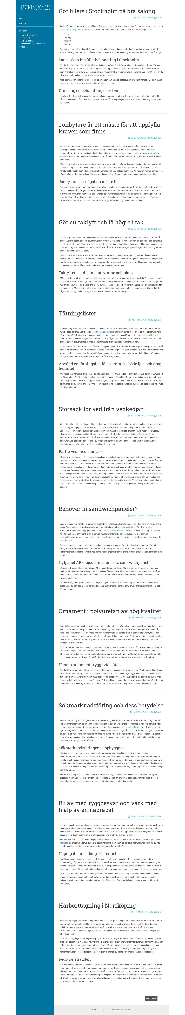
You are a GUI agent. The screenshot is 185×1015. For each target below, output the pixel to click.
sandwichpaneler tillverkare (119, 530)
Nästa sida (151, 998)
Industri (24, 38)
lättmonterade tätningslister (106, 332)
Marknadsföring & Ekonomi (32, 44)
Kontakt (22, 24)
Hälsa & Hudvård (27, 41)
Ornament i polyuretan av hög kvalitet (110, 611)
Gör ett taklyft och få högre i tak (101, 222)
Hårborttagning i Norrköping (97, 905)
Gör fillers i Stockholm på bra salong (107, 11)
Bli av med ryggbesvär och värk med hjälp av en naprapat (108, 806)
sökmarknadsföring (132, 727)
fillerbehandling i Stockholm (75, 29)
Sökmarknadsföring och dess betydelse (111, 705)
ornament (64, 636)
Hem (20, 19)
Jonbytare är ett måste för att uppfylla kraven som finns (109, 128)
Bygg (23, 47)
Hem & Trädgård (27, 35)
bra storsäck (144, 434)
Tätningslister (77, 313)
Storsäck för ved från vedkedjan (101, 409)
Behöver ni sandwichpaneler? (98, 508)
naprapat (64, 843)
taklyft (98, 247)
